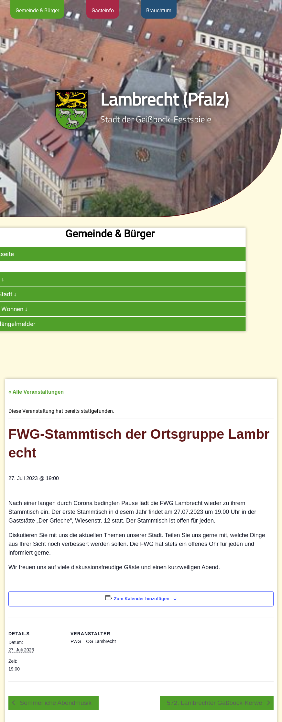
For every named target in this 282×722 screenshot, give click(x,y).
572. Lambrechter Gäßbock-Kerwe (215, 714)
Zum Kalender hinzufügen (141, 610)
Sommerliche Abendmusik (55, 714)
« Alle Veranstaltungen (36, 404)
